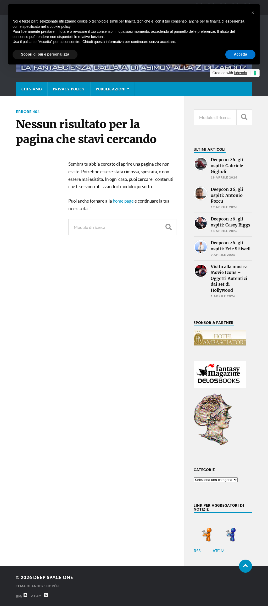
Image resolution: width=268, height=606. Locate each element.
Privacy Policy (69, 89)
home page (124, 201)
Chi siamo (31, 89)
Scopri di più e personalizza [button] (45, 54)
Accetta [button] (240, 54)
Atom (39, 596)
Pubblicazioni (111, 89)
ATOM (224, 550)
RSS (203, 550)
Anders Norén (45, 586)
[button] (253, 12)
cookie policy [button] (60, 26)
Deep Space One (53, 577)
